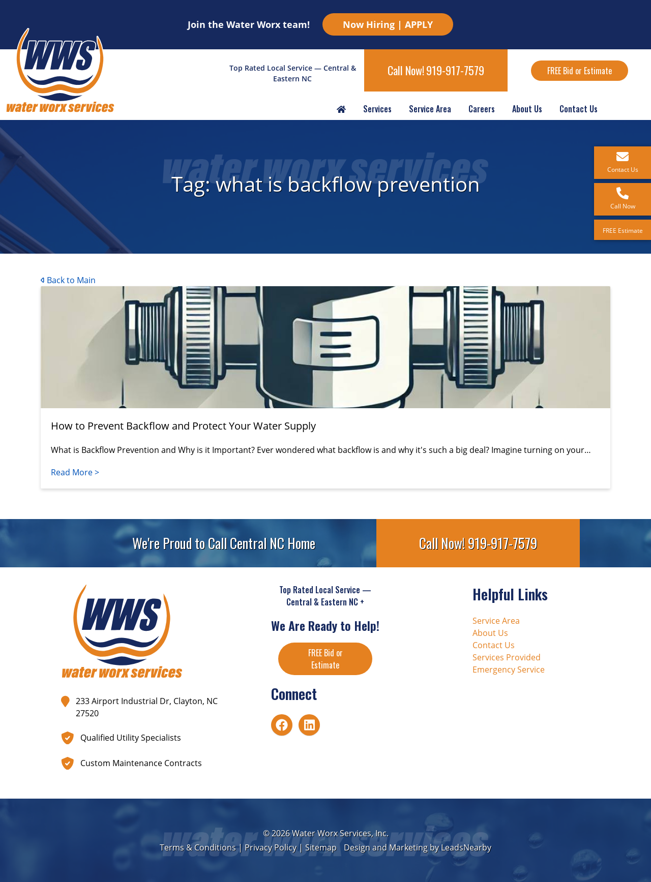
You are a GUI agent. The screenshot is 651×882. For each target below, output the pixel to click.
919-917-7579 (455, 70)
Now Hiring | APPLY (388, 24)
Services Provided (506, 657)
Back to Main (68, 280)
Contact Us (578, 109)
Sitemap (321, 847)
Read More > (75, 472)
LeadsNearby (466, 847)
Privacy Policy (271, 847)
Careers (481, 109)
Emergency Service (508, 669)
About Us (527, 109)
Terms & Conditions (198, 847)
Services (377, 109)
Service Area (430, 109)
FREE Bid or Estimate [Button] (579, 71)
